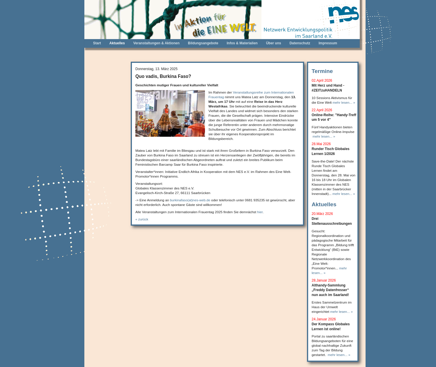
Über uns (273, 43)
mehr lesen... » (344, 102)
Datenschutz (300, 43)
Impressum (328, 43)
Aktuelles (117, 43)
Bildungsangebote (203, 43)
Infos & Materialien (242, 43)
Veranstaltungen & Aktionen (156, 43)
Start (97, 43)
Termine (322, 71)
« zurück (141, 219)
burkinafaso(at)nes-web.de (190, 200)
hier (260, 212)
